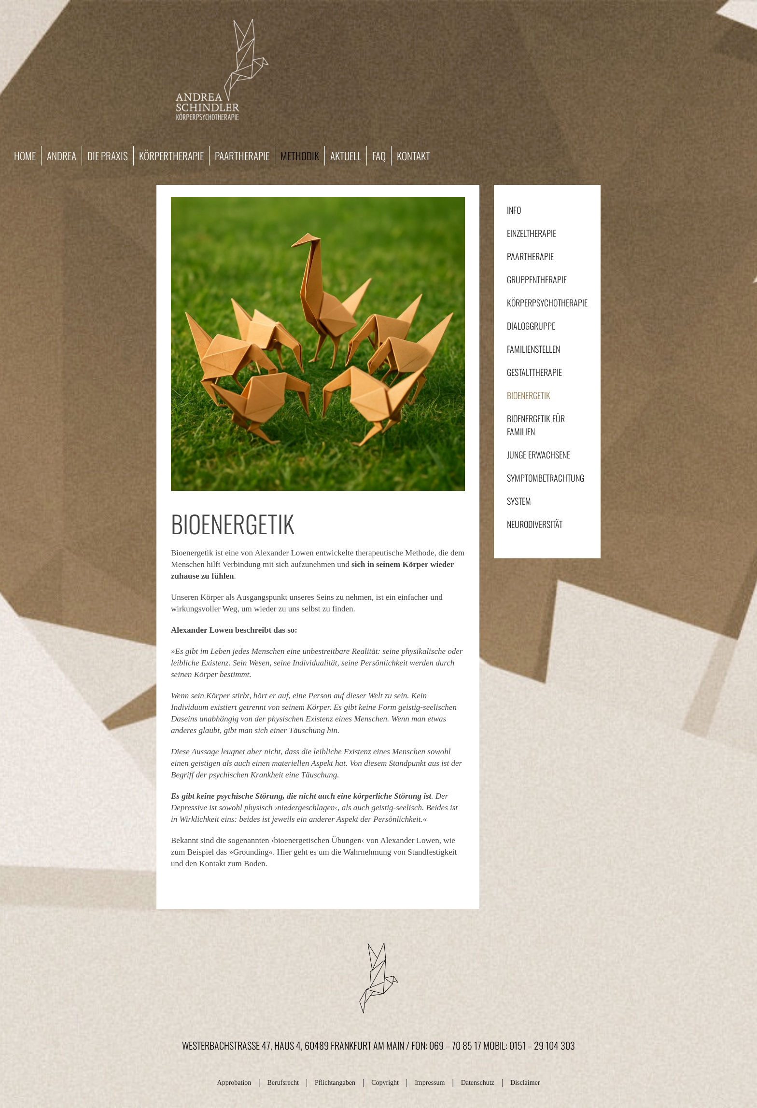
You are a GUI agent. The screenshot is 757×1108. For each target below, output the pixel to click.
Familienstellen (533, 349)
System (519, 501)
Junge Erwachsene (538, 454)
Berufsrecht (283, 1082)
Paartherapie (530, 256)
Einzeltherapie (531, 233)
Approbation (234, 1082)
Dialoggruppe (531, 325)
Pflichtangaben (335, 1082)
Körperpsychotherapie (547, 302)
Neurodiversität (534, 524)
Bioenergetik (528, 395)
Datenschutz (477, 1082)
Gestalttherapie (534, 372)
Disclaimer (525, 1082)
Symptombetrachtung (545, 477)
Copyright (385, 1082)
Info (514, 210)
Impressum (430, 1082)
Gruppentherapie (537, 279)
